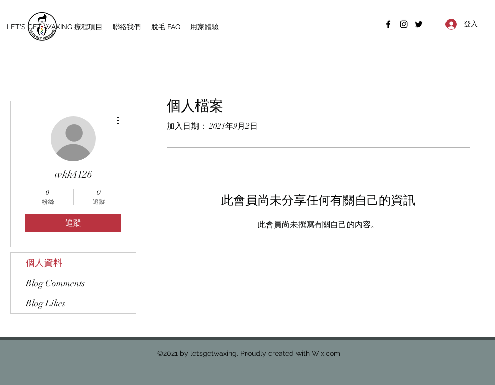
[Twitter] (419, 24)
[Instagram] (404, 24)
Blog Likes (45, 303)
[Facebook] (388, 24)
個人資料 (44, 262)
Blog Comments (55, 283)
